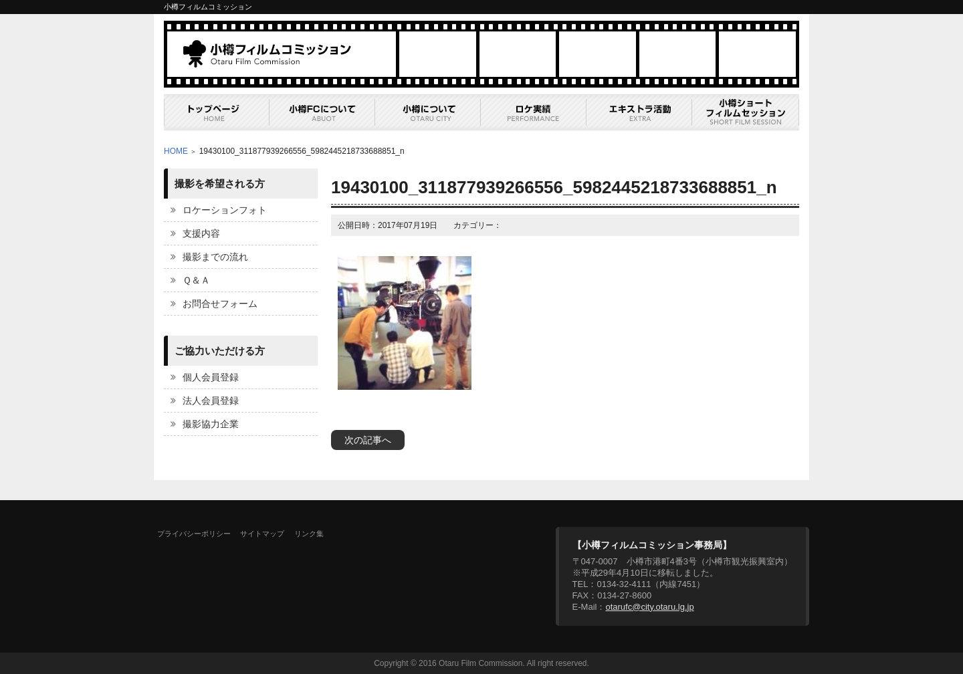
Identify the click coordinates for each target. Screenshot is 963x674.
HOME (176, 151)
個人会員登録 (211, 377)
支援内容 (201, 233)
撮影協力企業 (211, 424)
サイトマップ (262, 534)
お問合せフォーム (220, 303)
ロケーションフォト (225, 210)
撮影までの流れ (215, 256)
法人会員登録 (211, 400)
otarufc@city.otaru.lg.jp (649, 607)
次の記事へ (367, 440)
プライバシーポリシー (194, 534)
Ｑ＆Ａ (196, 280)
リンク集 (309, 534)
